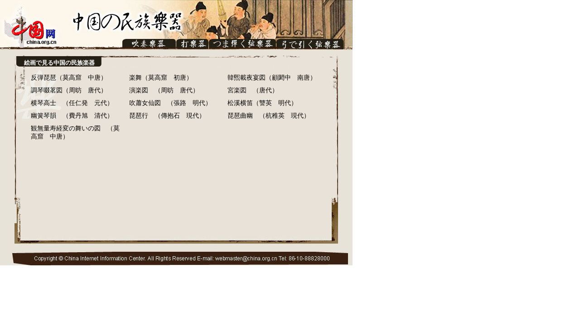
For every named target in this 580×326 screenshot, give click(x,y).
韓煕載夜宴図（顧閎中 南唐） (271, 77)
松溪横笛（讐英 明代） (262, 103)
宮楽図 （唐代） (252, 90)
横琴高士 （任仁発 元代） (72, 103)
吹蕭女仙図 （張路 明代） (170, 103)
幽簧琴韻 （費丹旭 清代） (72, 115)
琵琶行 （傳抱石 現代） (167, 115)
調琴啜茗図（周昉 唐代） (69, 90)
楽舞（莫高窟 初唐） (161, 77)
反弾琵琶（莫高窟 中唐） (69, 77)
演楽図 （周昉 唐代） (164, 90)
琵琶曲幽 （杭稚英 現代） (268, 115)
